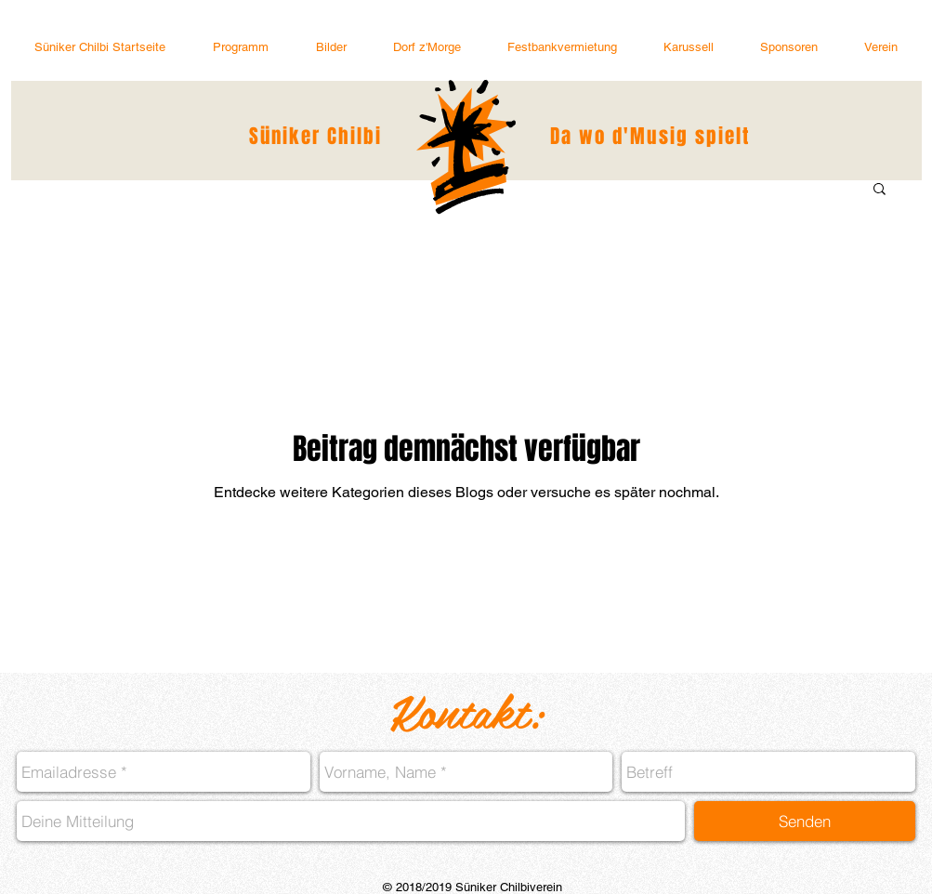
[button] (881, 47)
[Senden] (804, 821)
